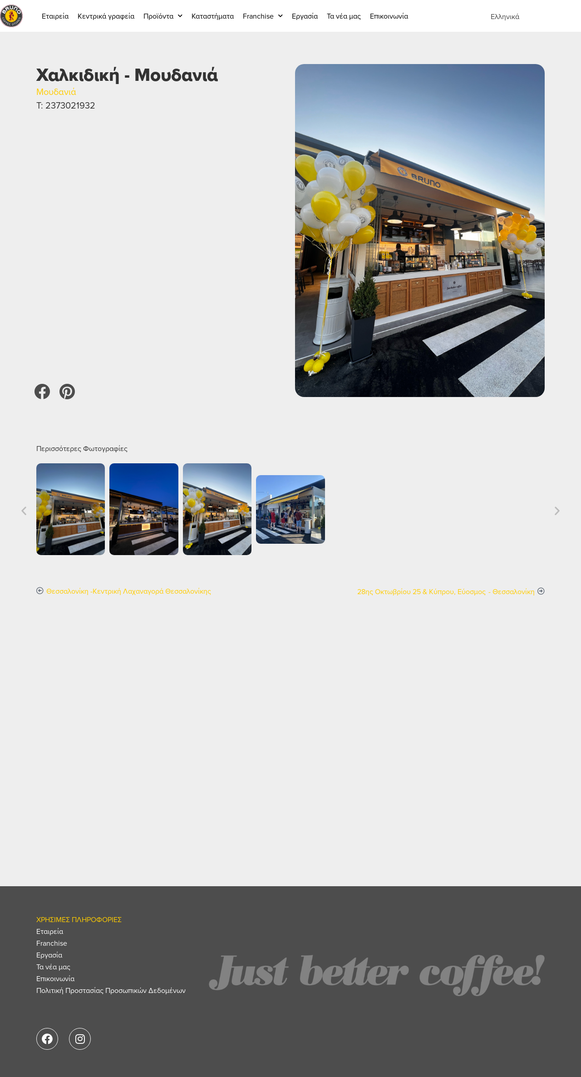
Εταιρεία (55, 16)
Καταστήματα (213, 16)
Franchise (263, 16)
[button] (42, 391)
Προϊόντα (162, 16)
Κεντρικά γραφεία (106, 16)
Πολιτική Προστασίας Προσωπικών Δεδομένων (111, 990)
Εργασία (305, 16)
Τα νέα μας (344, 16)
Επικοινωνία (389, 16)
